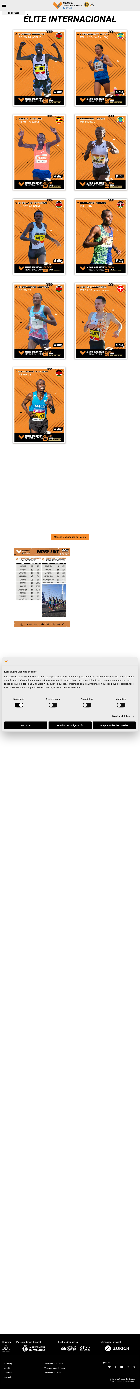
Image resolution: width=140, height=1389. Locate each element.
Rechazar (26, 725)
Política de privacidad (53, 1363)
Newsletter (8, 1377)
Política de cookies (52, 1372)
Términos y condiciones (54, 1368)
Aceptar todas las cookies (114, 725)
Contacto (7, 1372)
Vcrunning (8, 1363)
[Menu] (4, 5)
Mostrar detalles (121, 716)
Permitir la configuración (70, 725)
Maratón (7, 1368)
